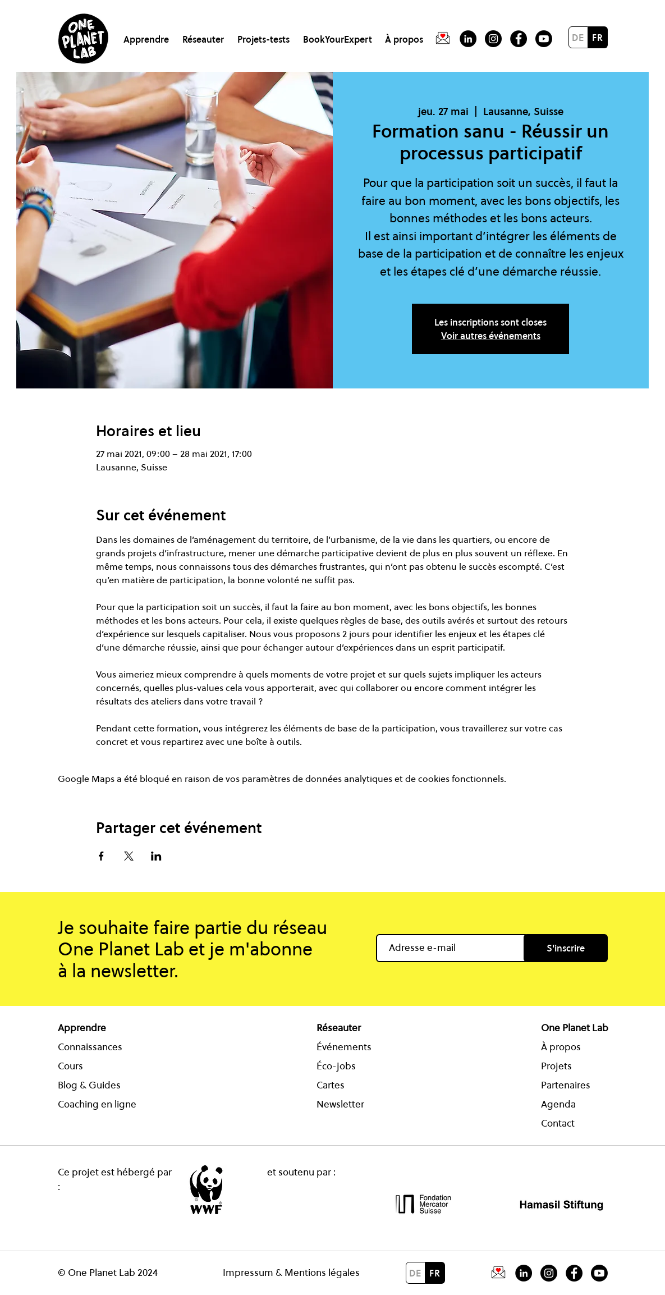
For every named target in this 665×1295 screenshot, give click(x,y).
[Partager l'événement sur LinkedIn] (156, 856)
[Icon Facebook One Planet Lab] (574, 1273)
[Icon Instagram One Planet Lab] (548, 1273)
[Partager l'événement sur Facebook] (101, 856)
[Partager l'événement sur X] (128, 856)
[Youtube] (543, 38)
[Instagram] (493, 38)
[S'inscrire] (566, 948)
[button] (148, 34)
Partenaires (565, 1085)
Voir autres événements (490, 336)
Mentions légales (322, 1272)
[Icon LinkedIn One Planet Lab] (523, 1273)
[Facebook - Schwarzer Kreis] (518, 38)
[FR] (598, 37)
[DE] (578, 37)
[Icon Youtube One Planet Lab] (599, 1273)
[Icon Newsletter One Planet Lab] (498, 1273)
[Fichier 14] (442, 38)
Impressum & (254, 1272)
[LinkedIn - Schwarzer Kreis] (468, 38)
